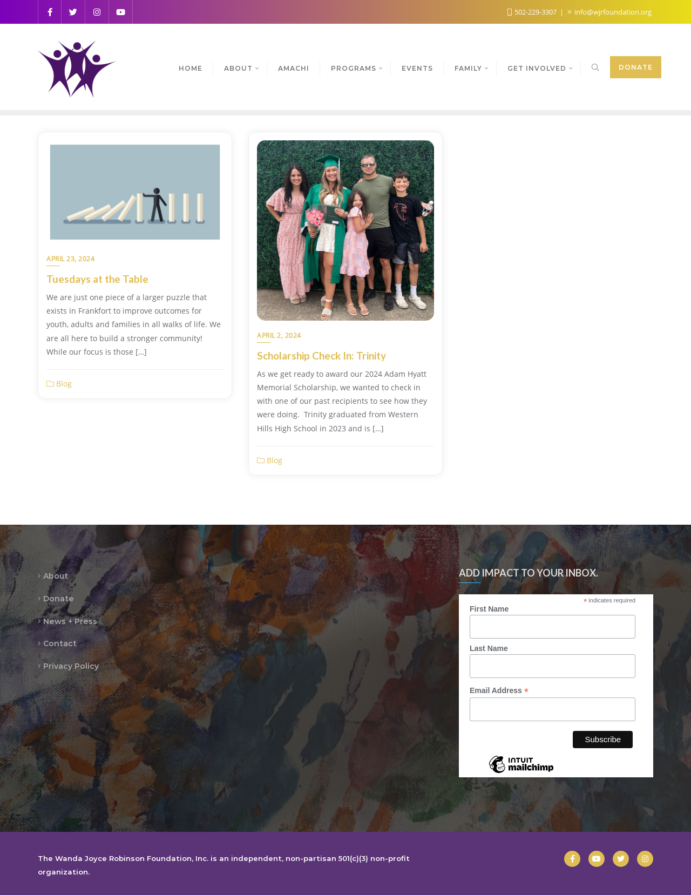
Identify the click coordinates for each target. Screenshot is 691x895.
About (55, 576)
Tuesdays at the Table (97, 279)
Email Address (499, 691)
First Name (489, 609)
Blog (59, 383)
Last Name (489, 648)
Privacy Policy (71, 666)
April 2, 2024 (279, 335)
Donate (636, 67)
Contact (60, 643)
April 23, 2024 (70, 258)
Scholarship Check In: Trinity (321, 355)
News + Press (70, 621)
